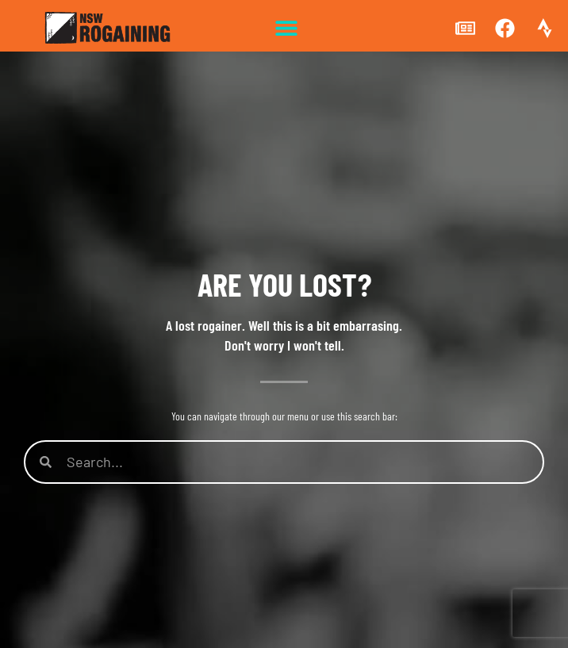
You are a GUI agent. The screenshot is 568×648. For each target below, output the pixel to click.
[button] (286, 28)
